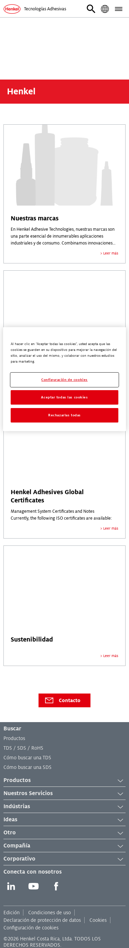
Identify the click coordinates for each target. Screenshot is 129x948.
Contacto (62, 700)
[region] (64, 379)
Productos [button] (64, 780)
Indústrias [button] (64, 807)
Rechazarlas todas (64, 415)
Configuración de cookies (30, 927)
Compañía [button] (64, 846)
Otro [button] (64, 833)
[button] (91, 9)
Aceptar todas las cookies (64, 397)
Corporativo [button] (64, 859)
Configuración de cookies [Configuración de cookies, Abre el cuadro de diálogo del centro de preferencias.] (64, 380)
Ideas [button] (64, 820)
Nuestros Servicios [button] (64, 794)
